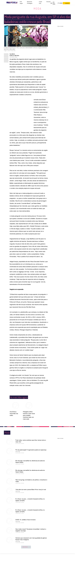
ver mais (26, 547)
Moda (37, 8)
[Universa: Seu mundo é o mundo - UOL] (12, 3)
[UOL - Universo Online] (18, 3)
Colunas (48, 1)
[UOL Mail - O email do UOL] (55, 3)
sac (51, 3)
